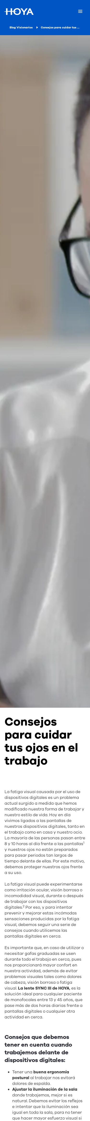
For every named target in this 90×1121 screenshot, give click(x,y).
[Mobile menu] (80, 11)
